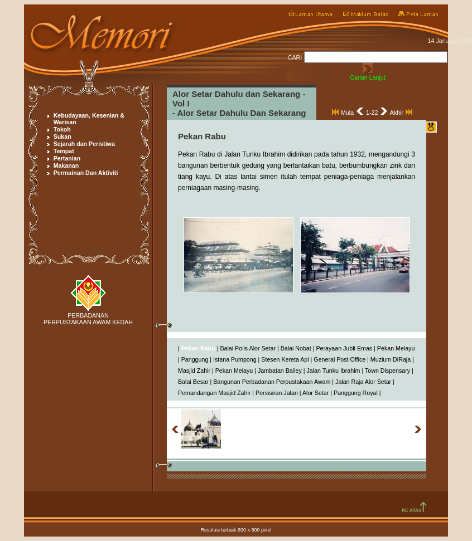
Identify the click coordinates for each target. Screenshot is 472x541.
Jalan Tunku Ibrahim (333, 370)
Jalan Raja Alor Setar (363, 381)
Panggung (195, 359)
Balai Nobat (296, 348)
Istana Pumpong (235, 359)
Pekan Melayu (396, 348)
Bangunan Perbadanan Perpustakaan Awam (271, 381)
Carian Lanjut (367, 77)
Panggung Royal (356, 392)
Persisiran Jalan (277, 392)
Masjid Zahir (194, 370)
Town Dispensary (387, 370)
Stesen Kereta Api (285, 359)
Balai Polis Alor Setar (248, 348)
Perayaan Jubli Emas (344, 348)
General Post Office (339, 359)
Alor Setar (315, 392)
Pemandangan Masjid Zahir (214, 392)
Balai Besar (193, 381)
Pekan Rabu (198, 348)
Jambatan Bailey (280, 370)
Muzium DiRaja (390, 359)
